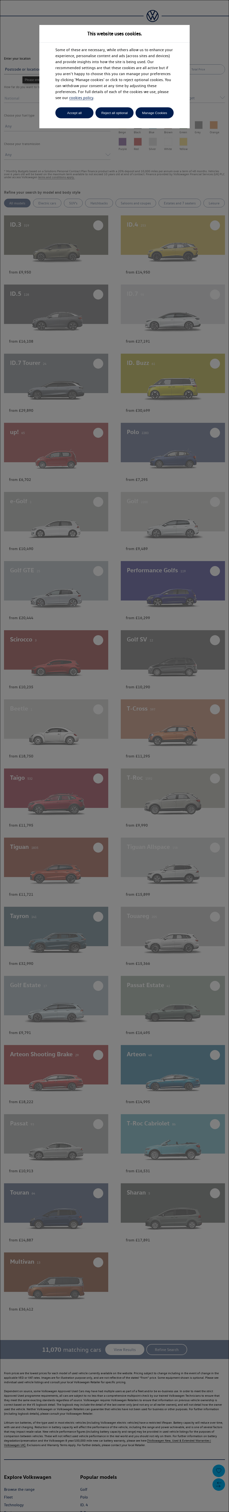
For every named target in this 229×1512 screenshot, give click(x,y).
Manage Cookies (154, 113)
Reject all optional (114, 113)
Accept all (74, 113)
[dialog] (114, 756)
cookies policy (81, 97)
